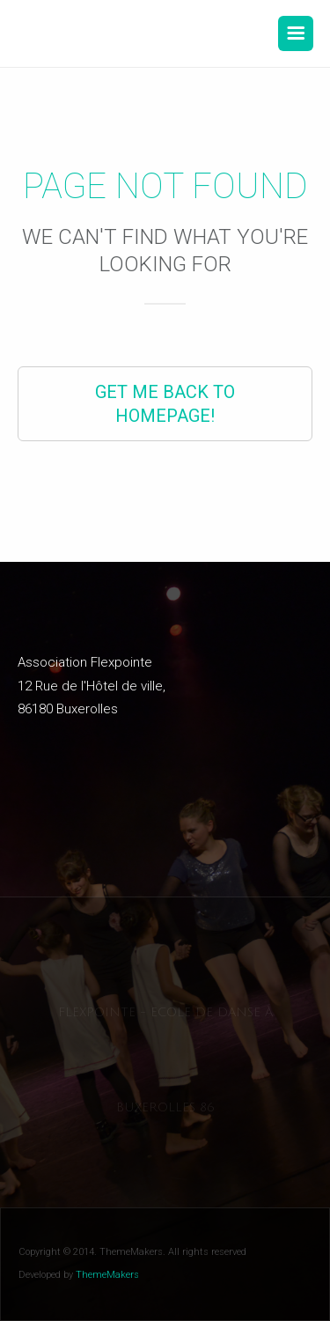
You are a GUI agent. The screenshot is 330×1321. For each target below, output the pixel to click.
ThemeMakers (107, 1274)
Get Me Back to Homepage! (165, 403)
